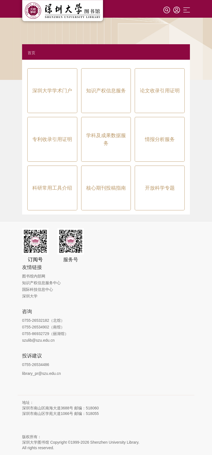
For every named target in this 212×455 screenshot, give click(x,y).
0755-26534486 (35, 364)
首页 (31, 53)
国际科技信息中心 (37, 289)
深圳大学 (30, 296)
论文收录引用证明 (160, 90)
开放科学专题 (160, 188)
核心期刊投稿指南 (106, 188)
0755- (27, 333)
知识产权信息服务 (106, 90)
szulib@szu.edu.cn (38, 340)
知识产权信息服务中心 (41, 283)
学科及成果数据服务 (106, 139)
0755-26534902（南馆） (43, 327)
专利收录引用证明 (52, 139)
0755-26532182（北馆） (43, 320)
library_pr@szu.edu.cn (41, 373)
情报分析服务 (160, 139)
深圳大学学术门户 (52, 90)
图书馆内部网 (33, 276)
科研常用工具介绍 (52, 188)
